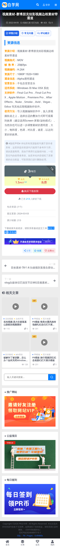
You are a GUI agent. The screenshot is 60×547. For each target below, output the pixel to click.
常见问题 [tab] (27, 33)
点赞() (49, 250)
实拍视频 (9, 318)
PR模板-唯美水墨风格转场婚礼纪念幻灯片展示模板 (44, 324)
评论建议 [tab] (43, 33)
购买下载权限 (30, 191)
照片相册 (47, 318)
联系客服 (11, 232)
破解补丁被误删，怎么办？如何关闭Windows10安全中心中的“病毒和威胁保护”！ (15, 361)
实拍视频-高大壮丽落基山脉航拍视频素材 (15, 323)
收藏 (37, 250)
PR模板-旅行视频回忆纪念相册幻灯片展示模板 (44, 359)
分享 (27, 250)
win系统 (19, 354)
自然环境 (19, 318)
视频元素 (27, 22)
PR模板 (37, 318)
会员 (21, 179)
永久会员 (44, 179)
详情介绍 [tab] (11, 33)
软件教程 (9, 354)
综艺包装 (35, 22)
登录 (46, 5)
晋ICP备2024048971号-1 (30, 532)
